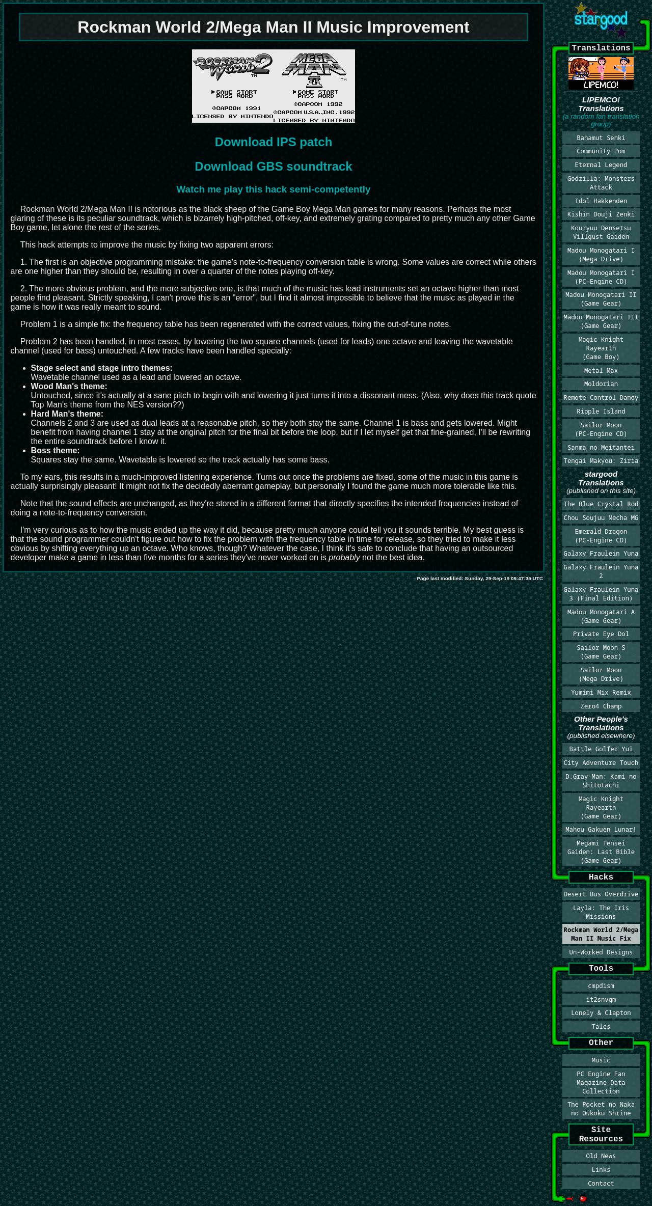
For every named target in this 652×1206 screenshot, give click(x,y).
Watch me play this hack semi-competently (274, 189)
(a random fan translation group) (600, 120)
